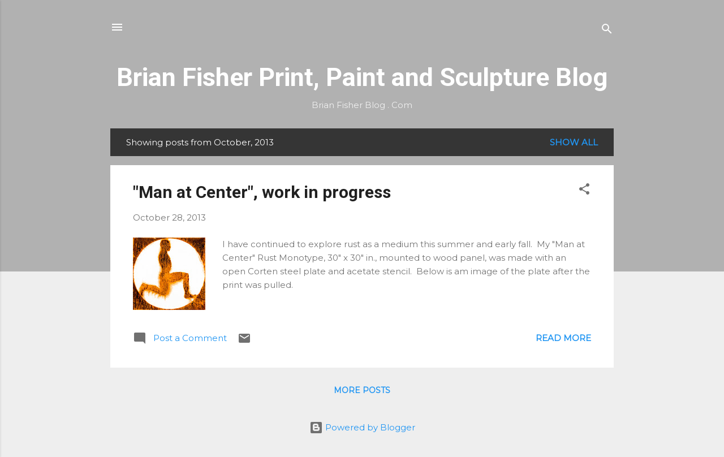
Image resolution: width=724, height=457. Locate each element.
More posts (362, 390)
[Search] (607, 31)
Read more (563, 338)
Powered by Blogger (362, 427)
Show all (574, 142)
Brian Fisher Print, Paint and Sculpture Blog (362, 77)
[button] (584, 191)
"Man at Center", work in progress (262, 192)
